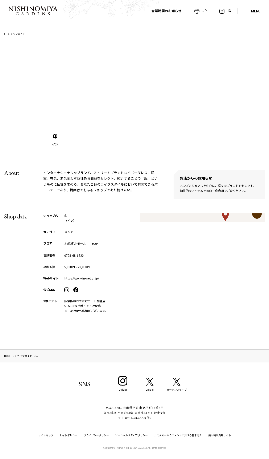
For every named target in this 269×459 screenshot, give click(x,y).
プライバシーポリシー (96, 435)
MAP (95, 243)
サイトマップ (45, 435)
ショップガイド (16, 33)
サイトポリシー (68, 435)
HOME (7, 356)
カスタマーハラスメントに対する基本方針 (178, 435)
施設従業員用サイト (219, 435)
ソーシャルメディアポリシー (131, 435)
